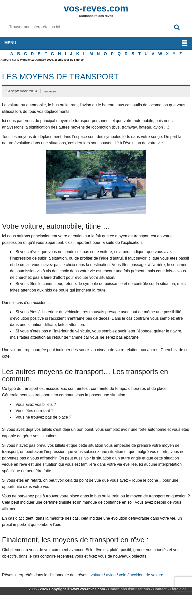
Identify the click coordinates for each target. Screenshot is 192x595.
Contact (160, 589)
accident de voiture (146, 575)
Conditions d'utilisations (129, 589)
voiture (97, 575)
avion (111, 575)
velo (122, 575)
